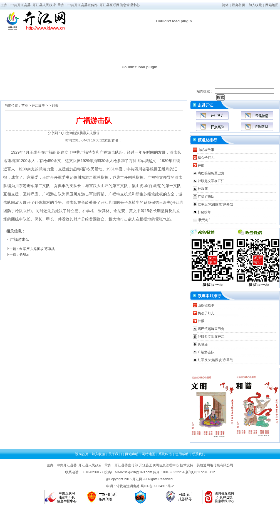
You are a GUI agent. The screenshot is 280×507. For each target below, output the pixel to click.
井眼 (201, 165)
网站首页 (17, 35)
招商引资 (217, 35)
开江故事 (38, 105)
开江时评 (184, 43)
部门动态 (150, 35)
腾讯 (83, 133)
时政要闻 (50, 43)
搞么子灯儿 (206, 158)
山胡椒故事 (206, 150)
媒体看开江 (117, 35)
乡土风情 (50, 35)
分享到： (54, 133)
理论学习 (184, 35)
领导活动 (83, 35)
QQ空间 (67, 133)
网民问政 (250, 43)
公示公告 (83, 43)
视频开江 (117, 43)
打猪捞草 (204, 212)
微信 (96, 133)
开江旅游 (217, 43)
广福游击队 (19, 239)
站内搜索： (205, 91)
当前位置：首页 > (18, 105)
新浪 (76, 133)
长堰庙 (24, 254)
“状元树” (204, 220)
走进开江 (17, 43)
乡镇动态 (150, 43)
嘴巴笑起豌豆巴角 (211, 173)
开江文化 (250, 35)
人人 (89, 133)
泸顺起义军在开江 (211, 181)
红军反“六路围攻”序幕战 (37, 249)
